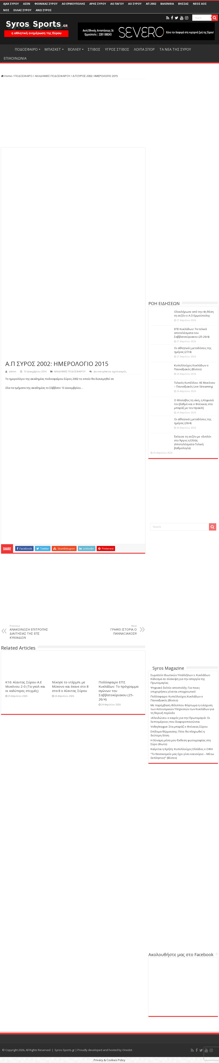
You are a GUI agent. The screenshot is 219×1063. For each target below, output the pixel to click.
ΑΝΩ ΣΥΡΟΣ (44, 10)
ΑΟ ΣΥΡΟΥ (135, 4)
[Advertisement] (73, 113)
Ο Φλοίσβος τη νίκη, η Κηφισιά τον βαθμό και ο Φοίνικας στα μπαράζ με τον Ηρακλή (194, 404)
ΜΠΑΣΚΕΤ (52, 49)
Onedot (127, 1050)
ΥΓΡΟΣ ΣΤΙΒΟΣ (117, 49)
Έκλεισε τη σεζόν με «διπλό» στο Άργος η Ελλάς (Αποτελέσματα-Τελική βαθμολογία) (192, 442)
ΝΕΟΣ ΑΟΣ (200, 4)
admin (12, 371)
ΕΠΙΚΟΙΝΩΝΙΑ (15, 58)
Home (6, 76)
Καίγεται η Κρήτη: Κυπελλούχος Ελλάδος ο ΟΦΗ (182, 749)
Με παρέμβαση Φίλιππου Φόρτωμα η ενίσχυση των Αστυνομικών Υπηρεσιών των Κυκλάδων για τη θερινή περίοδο (182, 709)
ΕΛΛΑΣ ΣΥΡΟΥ (22, 10)
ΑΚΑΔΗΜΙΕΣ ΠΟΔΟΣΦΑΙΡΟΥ (52, 76)
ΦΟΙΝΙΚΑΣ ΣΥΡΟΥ (46, 4)
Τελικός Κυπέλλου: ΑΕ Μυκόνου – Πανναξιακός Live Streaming (194, 384)
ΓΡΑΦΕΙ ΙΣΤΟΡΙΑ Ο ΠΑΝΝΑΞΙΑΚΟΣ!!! (115, 629)
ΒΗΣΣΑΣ (183, 4)
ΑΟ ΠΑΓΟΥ (117, 4)
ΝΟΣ (6, 10)
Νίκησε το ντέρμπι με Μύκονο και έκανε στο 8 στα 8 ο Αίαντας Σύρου (70, 686)
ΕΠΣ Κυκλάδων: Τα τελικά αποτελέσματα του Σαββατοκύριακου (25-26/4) (191, 333)
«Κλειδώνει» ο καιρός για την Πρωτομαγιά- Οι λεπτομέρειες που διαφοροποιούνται (180, 720)
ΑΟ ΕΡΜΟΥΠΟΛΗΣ (73, 4)
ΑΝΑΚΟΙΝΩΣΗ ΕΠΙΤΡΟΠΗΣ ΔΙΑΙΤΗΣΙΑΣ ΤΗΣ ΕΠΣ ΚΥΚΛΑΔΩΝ (31, 632)
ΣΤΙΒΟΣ (94, 49)
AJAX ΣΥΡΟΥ (11, 4)
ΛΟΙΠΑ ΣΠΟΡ (144, 49)
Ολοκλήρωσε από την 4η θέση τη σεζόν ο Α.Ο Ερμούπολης (194, 313)
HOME (6, 48)
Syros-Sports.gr (65, 1050)
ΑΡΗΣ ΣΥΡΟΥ (97, 4)
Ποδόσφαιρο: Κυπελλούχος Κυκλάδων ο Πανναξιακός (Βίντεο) (177, 698)
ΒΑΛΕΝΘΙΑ (167, 4)
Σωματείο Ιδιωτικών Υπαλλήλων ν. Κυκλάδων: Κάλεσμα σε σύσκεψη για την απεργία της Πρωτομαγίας (180, 679)
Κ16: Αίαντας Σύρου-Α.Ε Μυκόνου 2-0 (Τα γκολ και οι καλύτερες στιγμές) (25, 686)
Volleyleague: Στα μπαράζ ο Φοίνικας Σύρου (179, 726)
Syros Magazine (168, 668)
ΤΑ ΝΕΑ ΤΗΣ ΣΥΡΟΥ (175, 49)
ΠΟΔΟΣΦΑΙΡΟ (26, 49)
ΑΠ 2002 (151, 4)
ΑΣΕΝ (26, 4)
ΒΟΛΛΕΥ (74, 49)
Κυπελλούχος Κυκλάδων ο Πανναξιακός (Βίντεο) (191, 367)
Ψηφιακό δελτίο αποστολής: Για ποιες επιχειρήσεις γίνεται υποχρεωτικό (175, 689)
